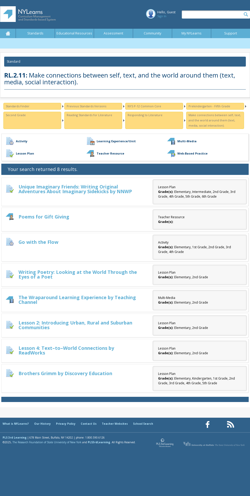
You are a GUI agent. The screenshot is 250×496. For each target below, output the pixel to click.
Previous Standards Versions (86, 106)
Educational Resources (74, 33)
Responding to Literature (145, 115)
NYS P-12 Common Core (144, 106)
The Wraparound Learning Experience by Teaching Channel (77, 299)
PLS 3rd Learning (15, 437)
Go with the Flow (38, 242)
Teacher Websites (115, 424)
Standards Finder (17, 106)
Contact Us (89, 424)
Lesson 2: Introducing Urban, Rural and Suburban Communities (75, 325)
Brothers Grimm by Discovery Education (65, 373)
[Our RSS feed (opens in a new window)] (230, 424)
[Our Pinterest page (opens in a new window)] (219, 424)
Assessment (113, 33)
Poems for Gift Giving (43, 217)
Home (8, 33)
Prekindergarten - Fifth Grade (209, 106)
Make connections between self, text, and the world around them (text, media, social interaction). (215, 120)
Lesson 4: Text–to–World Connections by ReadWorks (66, 350)
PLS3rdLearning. (99, 442)
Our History (42, 424)
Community (152, 33)
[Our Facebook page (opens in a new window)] (207, 424)
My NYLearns (192, 33)
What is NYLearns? (16, 424)
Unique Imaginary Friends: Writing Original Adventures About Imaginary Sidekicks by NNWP (75, 189)
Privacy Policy (66, 424)
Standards (35, 33)
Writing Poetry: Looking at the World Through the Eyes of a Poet (77, 274)
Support (230, 33)
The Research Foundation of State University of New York (47, 442)
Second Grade (16, 115)
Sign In (161, 16)
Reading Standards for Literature (89, 115)
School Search (143, 424)
